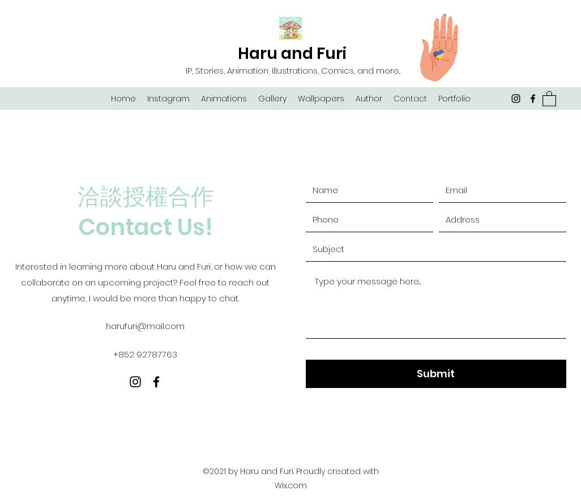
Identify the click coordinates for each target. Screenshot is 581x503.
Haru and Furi (292, 53)
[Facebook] (533, 98)
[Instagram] (516, 98)
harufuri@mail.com (145, 326)
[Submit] (436, 374)
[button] (549, 98)
